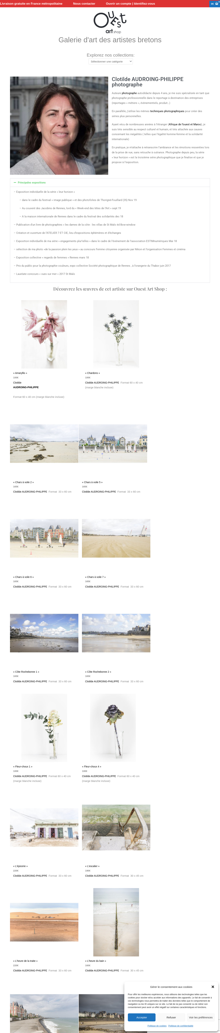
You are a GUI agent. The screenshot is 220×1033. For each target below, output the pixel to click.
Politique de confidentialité (180, 1026)
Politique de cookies (157, 1026)
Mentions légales (111, 996)
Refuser (171, 1017)
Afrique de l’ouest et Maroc (185, 125)
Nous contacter (13, 996)
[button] (213, 987)
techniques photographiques (167, 112)
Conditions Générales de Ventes (44, 996)
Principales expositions (32, 183)
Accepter (141, 1017)
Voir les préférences (201, 1017)
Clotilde (42, 382)
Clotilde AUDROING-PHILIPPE (99, 379)
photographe (129, 93)
